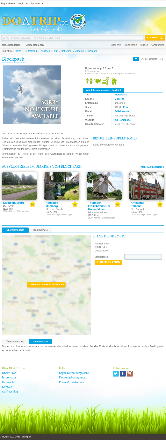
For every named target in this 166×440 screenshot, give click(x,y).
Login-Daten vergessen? (74, 373)
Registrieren (8, 3)
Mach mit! (116, 45)
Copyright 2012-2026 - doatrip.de (15, 437)
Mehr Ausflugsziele (151, 167)
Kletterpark (66, 51)
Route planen (108, 262)
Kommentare (40, 230)
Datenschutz (10, 382)
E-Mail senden (122, 111)
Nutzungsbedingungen (73, 377)
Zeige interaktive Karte (46, 284)
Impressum (9, 377)
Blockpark (91, 51)
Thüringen (44, 51)
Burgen (144, 45)
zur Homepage (122, 120)
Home (18, 51)
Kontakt (7, 387)
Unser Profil (9, 373)
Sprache (35, 3)
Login (21, 3)
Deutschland (30, 51)
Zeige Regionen (35, 45)
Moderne (79, 51)
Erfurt (55, 51)
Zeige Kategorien (11, 45)
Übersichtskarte (15, 230)
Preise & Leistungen (71, 382)
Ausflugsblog (157, 45)
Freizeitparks (130, 45)
